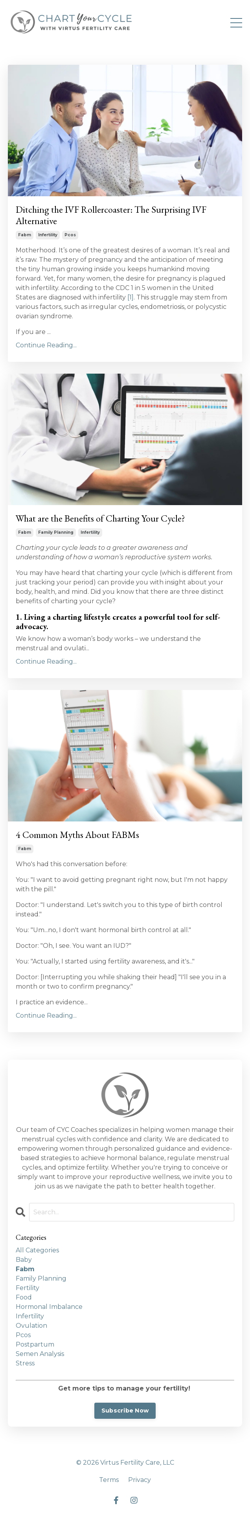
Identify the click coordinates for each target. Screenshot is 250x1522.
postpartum (35, 1344)
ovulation (31, 1325)
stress (25, 1363)
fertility (27, 1288)
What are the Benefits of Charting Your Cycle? (100, 518)
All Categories (37, 1250)
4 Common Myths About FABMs (77, 835)
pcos (70, 234)
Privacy (139, 1480)
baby (24, 1259)
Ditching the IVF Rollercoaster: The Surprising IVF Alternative (111, 215)
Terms (109, 1480)
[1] (130, 297)
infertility (47, 234)
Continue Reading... (46, 345)
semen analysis (40, 1354)
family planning (56, 532)
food (24, 1297)
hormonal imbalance (49, 1306)
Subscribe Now (125, 1410)
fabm (24, 234)
